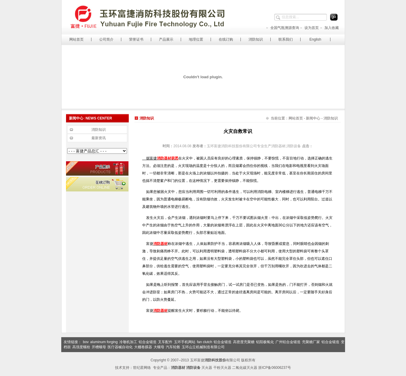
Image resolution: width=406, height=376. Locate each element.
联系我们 (285, 39)
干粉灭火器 (222, 368)
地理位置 (196, 39)
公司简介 (106, 39)
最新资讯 (98, 138)
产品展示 (166, 39)
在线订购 (226, 39)
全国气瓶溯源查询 (282, 28)
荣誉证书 (136, 39)
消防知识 (256, 39)
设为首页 (309, 28)
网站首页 (76, 39)
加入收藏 (329, 28)
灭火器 (206, 368)
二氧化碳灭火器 (244, 368)
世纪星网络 (142, 368)
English (315, 39)
